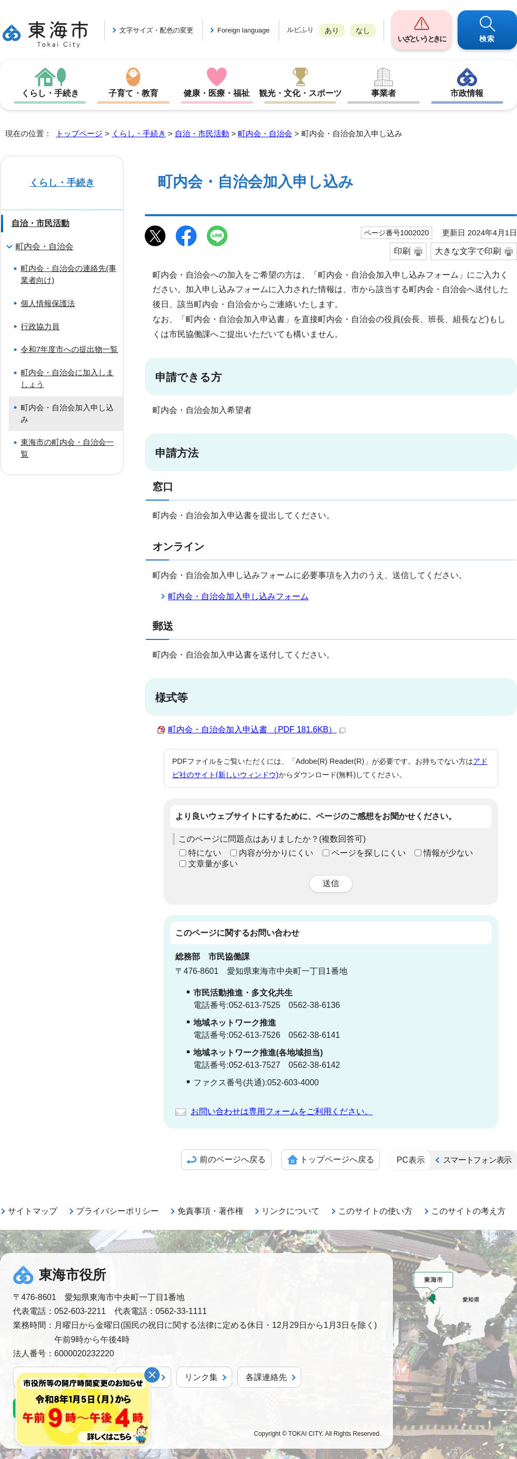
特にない (204, 852)
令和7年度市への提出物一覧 (69, 349)
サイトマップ (32, 1211)
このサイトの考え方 (468, 1211)
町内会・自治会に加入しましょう (67, 378)
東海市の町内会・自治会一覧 (67, 448)
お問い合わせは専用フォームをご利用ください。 (282, 1111)
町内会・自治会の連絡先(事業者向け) (68, 274)
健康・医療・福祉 (217, 93)
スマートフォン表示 (477, 1160)
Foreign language (243, 30)
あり (332, 30)
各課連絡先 (266, 1377)
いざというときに (421, 39)
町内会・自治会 (265, 133)
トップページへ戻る (337, 1159)
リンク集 (201, 1377)
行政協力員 (40, 326)
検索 (487, 39)
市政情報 (466, 93)
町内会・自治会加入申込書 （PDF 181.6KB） (256, 729)
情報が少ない (448, 852)
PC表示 (410, 1160)
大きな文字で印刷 (468, 251)
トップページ (79, 133)
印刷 (402, 251)
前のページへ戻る (233, 1159)
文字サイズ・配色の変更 (156, 30)
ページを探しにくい (368, 852)
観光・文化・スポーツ (300, 93)
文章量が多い (213, 863)
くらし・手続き (50, 93)
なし (363, 30)
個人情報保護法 (48, 303)
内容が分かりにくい (276, 852)
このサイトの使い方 (375, 1211)
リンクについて (291, 1211)
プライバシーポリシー (117, 1211)
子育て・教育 (133, 93)
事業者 (383, 93)
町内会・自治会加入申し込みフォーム (238, 596)
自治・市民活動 (202, 133)
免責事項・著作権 (210, 1211)
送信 (331, 883)
